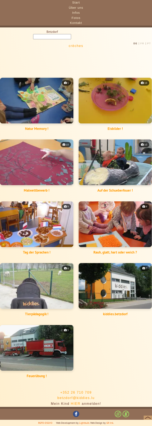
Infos (76, 12)
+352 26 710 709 (76, 392)
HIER (75, 403)
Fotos (76, 18)
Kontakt (76, 23)
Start (76, 2)
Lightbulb (84, 422)
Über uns (76, 7)
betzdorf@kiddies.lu (76, 398)
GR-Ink (109, 422)
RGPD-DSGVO (45, 422)
